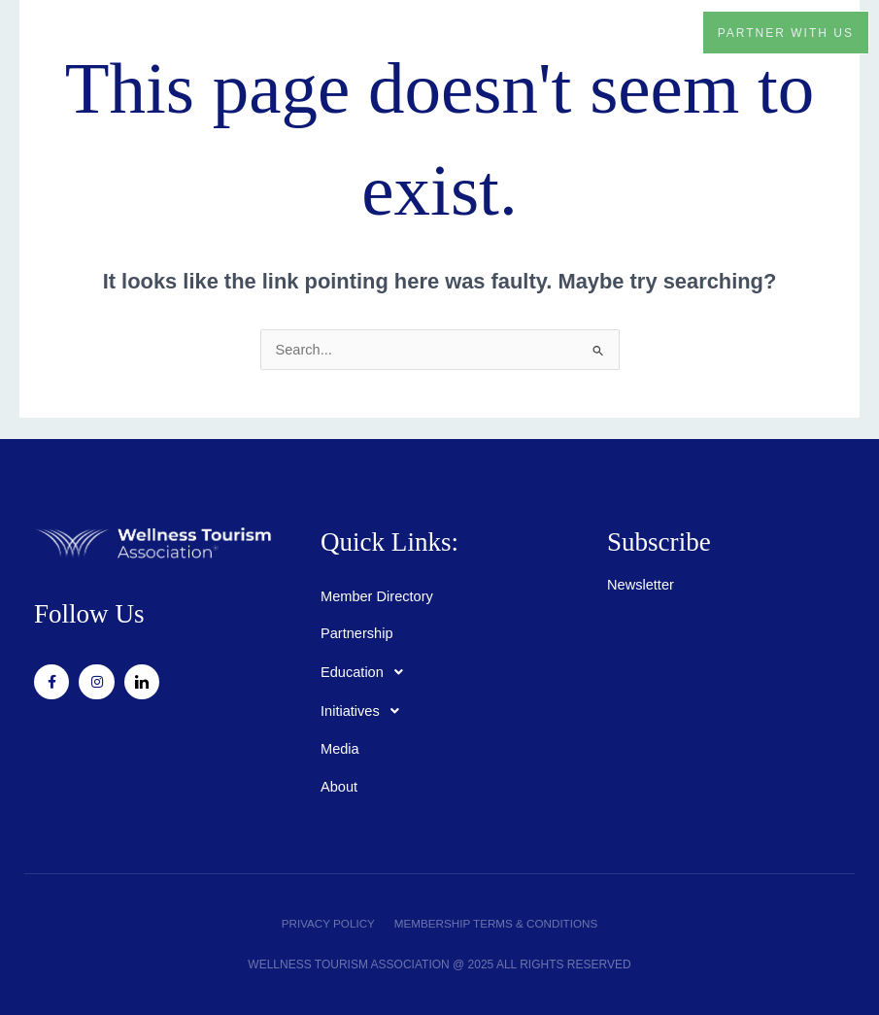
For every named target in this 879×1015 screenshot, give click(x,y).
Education (367, 672)
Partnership (357, 633)
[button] (663, 32)
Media (340, 749)
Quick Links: (390, 542)
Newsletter (640, 584)
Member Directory (377, 596)
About (339, 787)
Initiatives (365, 711)
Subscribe (659, 542)
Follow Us (90, 613)
